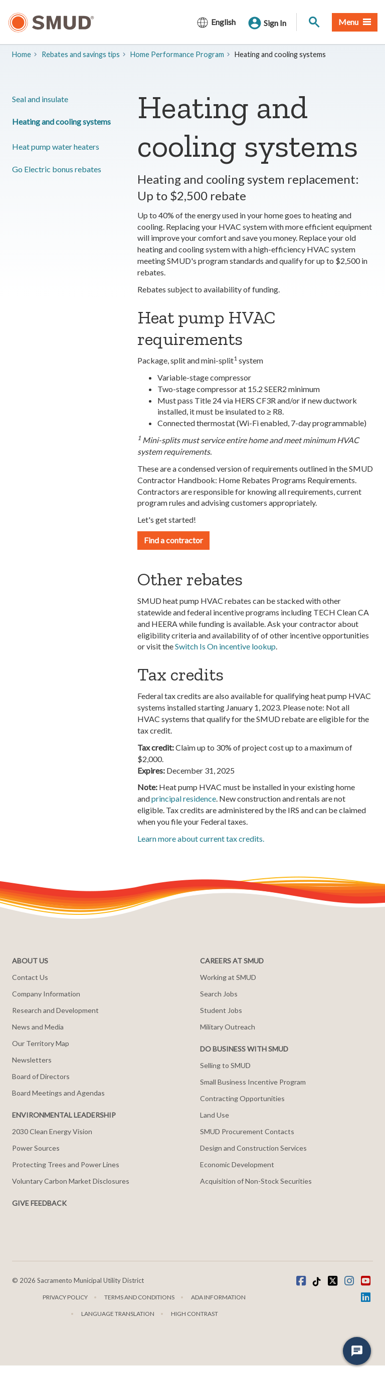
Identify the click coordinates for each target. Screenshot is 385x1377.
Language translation (117, 1313)
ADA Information (218, 1297)
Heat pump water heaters (55, 146)
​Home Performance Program (177, 54)
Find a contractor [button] (173, 540)
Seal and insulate (40, 99)
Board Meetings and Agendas (58, 1093)
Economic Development (237, 1164)
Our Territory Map (40, 1043)
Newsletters (32, 1060)
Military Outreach (227, 1026)
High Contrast (194, 1313)
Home (21, 54)
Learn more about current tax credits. (200, 838)
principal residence (183, 798)
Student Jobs (221, 1010)
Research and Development (55, 1010)
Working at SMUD (228, 977)
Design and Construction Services (253, 1148)
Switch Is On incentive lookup (225, 646)
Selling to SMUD (225, 1065)
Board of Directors (41, 1076)
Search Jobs (219, 993)
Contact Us (30, 977)
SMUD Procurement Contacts (247, 1131)
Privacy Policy (65, 1297)
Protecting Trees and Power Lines (65, 1164)
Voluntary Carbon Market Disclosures (70, 1181)
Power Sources (36, 1148)
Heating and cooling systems (61, 121)
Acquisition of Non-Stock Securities (256, 1181)
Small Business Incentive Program (253, 1082)
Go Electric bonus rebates (56, 169)
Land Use (214, 1115)
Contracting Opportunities (242, 1098)
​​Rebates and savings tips (81, 54)
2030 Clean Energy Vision (52, 1131)
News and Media (38, 1026)
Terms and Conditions (139, 1297)
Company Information (46, 993)
